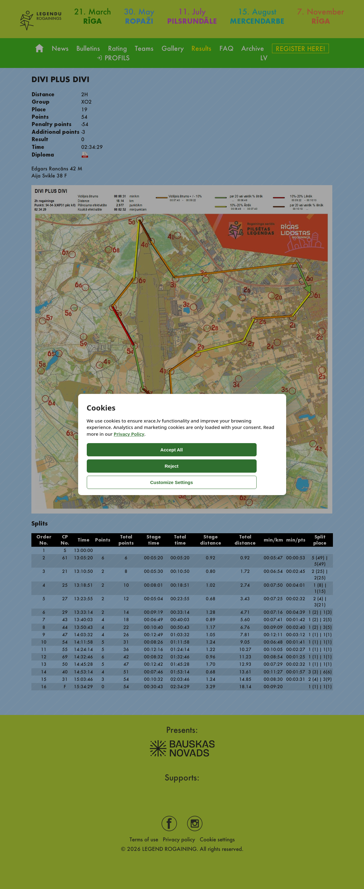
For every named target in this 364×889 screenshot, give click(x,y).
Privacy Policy (129, 450)
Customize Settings (219, 466)
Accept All (111, 466)
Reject (163, 466)
